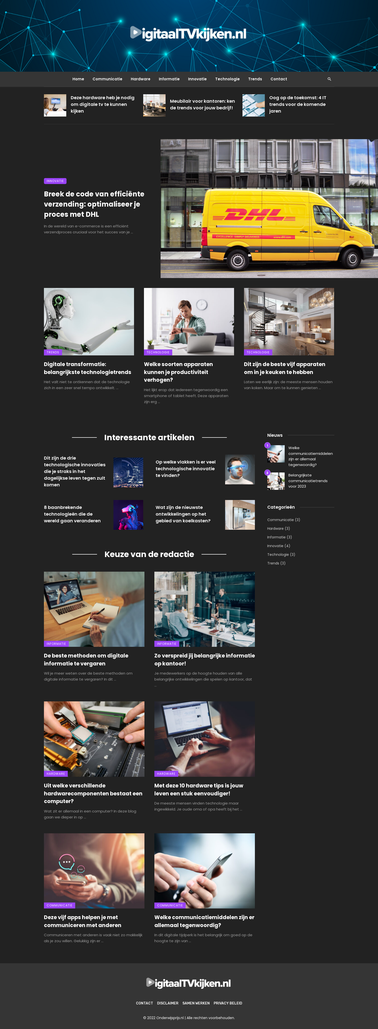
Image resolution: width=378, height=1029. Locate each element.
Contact (279, 79)
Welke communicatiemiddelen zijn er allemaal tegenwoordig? (204, 921)
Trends (255, 79)
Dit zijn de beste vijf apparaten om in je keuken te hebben (284, 368)
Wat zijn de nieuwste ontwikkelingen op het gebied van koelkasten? (183, 514)
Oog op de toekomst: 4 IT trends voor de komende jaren (297, 104)
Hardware (140, 79)
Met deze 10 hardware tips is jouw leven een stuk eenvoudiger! (198, 789)
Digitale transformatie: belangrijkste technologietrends (87, 368)
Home (78, 79)
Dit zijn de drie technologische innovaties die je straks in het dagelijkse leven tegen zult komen (74, 471)
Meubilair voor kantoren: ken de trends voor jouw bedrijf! (202, 104)
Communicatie (107, 79)
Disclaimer (167, 1003)
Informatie (169, 79)
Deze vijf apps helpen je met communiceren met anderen (82, 921)
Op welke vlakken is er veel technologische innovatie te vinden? (186, 468)
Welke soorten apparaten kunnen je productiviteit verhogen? (178, 372)
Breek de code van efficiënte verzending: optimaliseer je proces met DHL (94, 204)
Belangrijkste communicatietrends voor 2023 (308, 480)
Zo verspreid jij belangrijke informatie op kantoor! (204, 659)
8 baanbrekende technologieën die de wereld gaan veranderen (72, 514)
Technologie (227, 79)
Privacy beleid (228, 1003)
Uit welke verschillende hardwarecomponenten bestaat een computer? (93, 793)
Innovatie (197, 79)
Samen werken (196, 1003)
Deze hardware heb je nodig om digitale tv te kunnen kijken (103, 104)
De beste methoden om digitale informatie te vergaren (86, 659)
